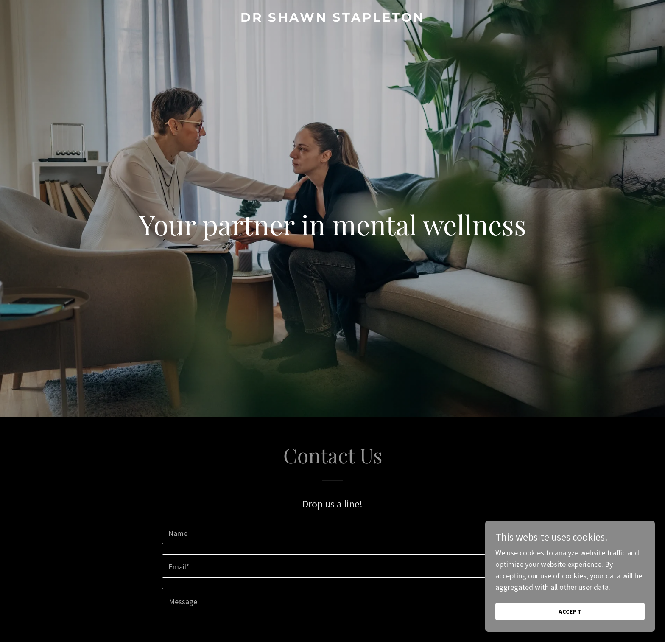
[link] (332, 19)
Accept (570, 611)
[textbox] (332, 532)
